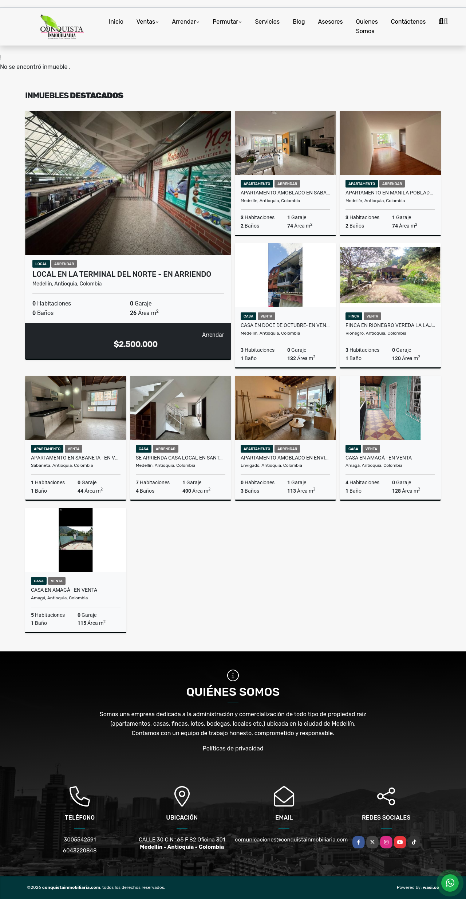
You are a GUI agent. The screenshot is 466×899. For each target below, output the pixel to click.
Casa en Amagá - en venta (378, 458)
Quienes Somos (367, 26)
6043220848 (79, 850)
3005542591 (80, 839)
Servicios (267, 21)
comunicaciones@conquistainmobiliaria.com (291, 839)
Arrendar (184, 21)
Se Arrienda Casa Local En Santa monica (180, 458)
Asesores (330, 21)
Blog (299, 21)
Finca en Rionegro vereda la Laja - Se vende (390, 325)
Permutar (225, 21)
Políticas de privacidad (233, 748)
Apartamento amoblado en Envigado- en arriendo (285, 458)
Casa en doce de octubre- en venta (285, 325)
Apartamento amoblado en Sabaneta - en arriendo (285, 193)
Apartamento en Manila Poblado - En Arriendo (390, 193)
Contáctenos (408, 21)
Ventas (146, 21)
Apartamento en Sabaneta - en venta (76, 458)
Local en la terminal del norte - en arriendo (121, 274)
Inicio (116, 21)
